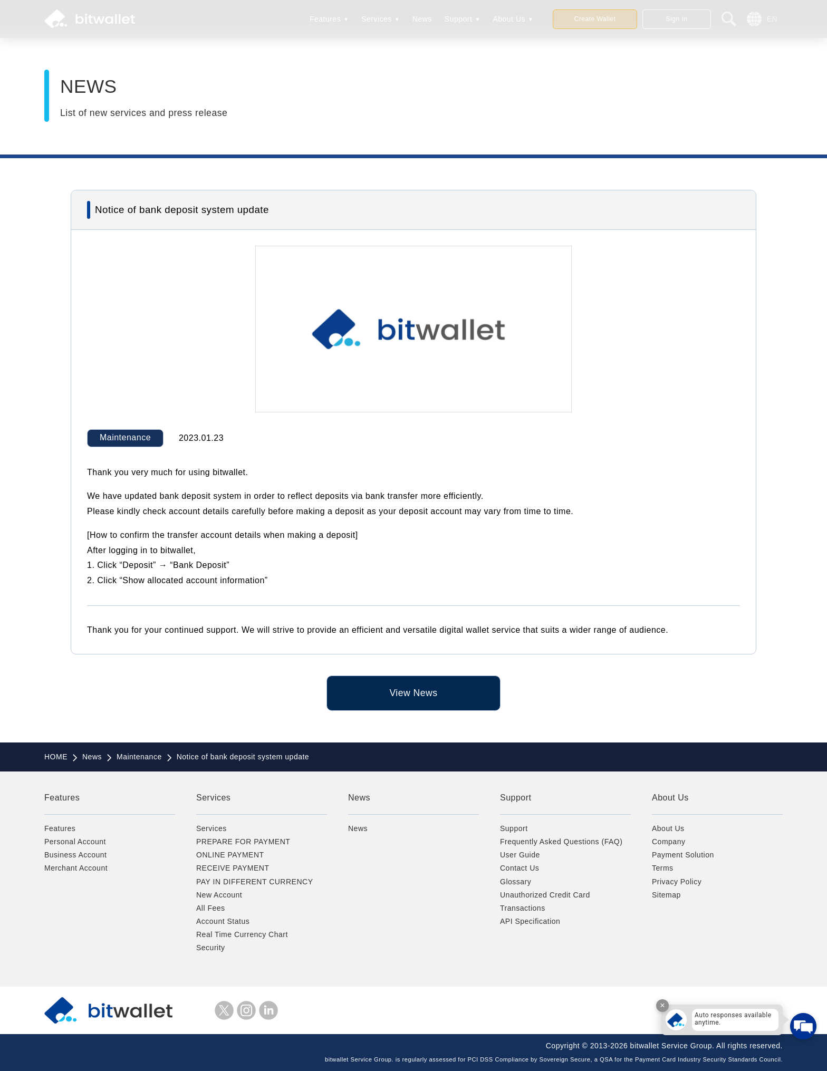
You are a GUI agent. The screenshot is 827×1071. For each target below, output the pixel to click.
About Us (509, 19)
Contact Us (519, 868)
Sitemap (666, 895)
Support (459, 19)
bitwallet (89, 18)
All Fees (210, 908)
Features (325, 19)
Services (376, 19)
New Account (219, 895)
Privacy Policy (676, 881)
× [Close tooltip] (662, 1005)
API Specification (530, 921)
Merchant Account (76, 868)
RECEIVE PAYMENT (232, 868)
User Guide (520, 855)
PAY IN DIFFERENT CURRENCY (254, 881)
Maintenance (125, 437)
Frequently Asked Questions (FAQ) (561, 841)
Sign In (677, 19)
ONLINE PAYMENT (230, 855)
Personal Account (75, 841)
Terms (663, 868)
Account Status (222, 921)
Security (210, 947)
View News (413, 693)
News (422, 19)
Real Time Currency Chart (242, 934)
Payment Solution (683, 855)
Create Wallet (595, 19)
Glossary (515, 881)
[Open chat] (803, 1026)
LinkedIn (268, 1010)
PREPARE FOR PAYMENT (243, 841)
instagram (246, 1010)
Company (668, 841)
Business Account (75, 855)
